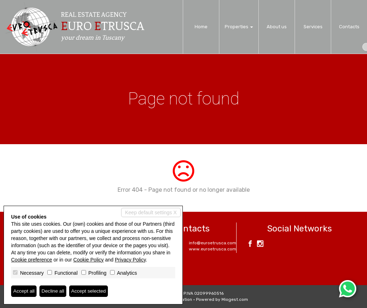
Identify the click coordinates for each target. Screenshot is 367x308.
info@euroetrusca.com (212, 242)
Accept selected (90, 291)
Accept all (24, 291)
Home (201, 26)
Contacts (349, 26)
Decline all (53, 291)
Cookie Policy (88, 260)
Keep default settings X (151, 212)
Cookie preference (31, 260)
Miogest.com (234, 299)
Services (313, 26)
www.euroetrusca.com (212, 248)
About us (277, 26)
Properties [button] (239, 26)
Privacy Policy (130, 260)
